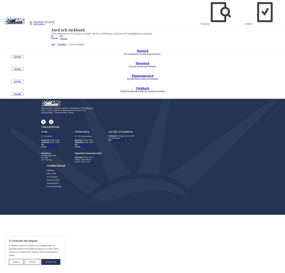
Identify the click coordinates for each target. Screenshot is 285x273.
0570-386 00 (38, 22)
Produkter (62, 44)
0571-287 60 (49, 22)
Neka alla (32, 262)
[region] (34, 252)
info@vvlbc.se (39, 24)
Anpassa (16, 262)
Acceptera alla (50, 262)
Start (53, 44)
